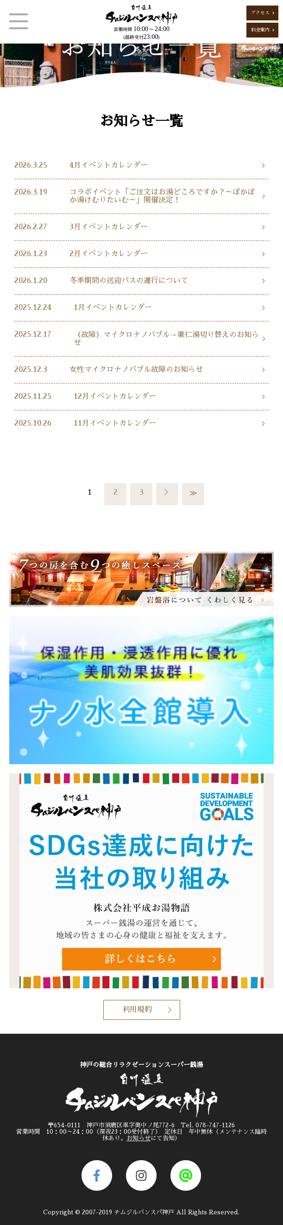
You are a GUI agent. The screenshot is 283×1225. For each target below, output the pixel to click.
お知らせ (138, 1138)
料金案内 (260, 30)
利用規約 (137, 1009)
